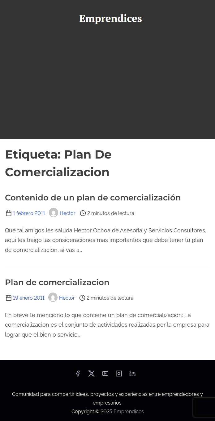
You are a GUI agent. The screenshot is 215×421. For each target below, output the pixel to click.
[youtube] (105, 375)
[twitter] (91, 375)
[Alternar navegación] (107, 131)
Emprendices (129, 411)
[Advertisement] (107, 77)
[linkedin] (132, 375)
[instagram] (119, 375)
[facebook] (78, 375)
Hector (62, 213)
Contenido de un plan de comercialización (93, 198)
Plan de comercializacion (57, 282)
